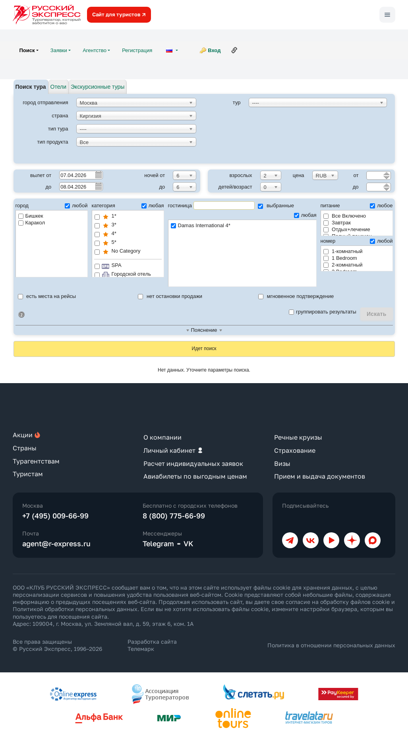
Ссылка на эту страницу (234, 50)
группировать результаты (322, 312)
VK (188, 543)
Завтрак (337, 223)
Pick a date (98, 174)
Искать (377, 314)
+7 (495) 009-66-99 (55, 515)
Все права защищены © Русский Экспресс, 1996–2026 (57, 645)
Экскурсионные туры (97, 87)
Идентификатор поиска (21, 315)
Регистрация (137, 50)
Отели (58, 87)
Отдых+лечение (346, 229)
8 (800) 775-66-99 (174, 515)
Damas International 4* (242, 225)
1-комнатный (343, 251)
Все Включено (344, 216)
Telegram (158, 543)
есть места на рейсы (47, 296)
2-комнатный (343, 265)
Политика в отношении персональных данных (331, 645)
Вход (214, 50)
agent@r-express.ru (56, 543)
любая (152, 205)
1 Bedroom (340, 258)
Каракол (31, 223)
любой (76, 205)
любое (381, 205)
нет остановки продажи (170, 296)
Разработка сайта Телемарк (152, 645)
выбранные (276, 205)
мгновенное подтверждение (296, 296)
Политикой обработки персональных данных (75, 609)
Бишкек (30, 216)
